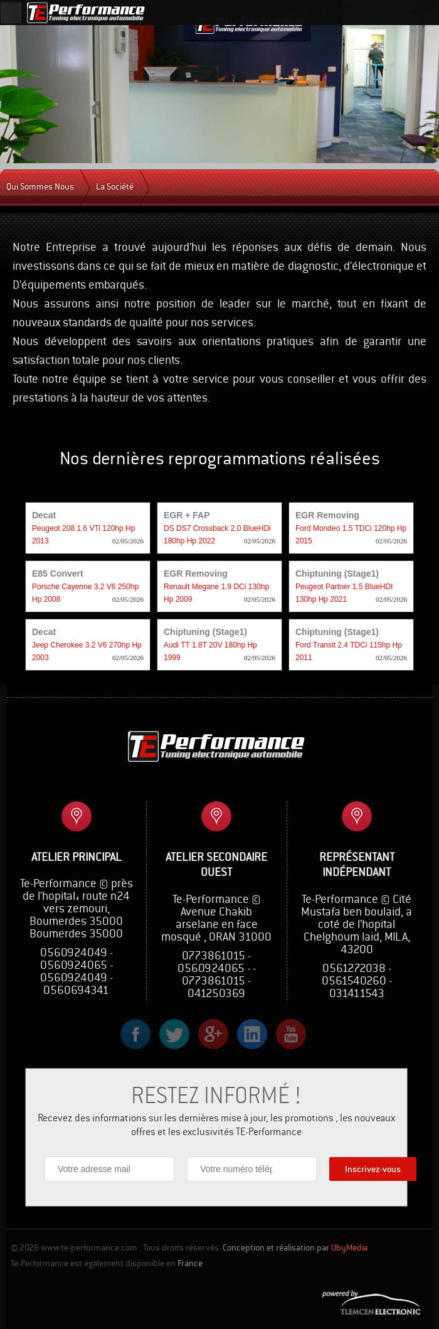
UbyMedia (349, 1248)
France (190, 1264)
